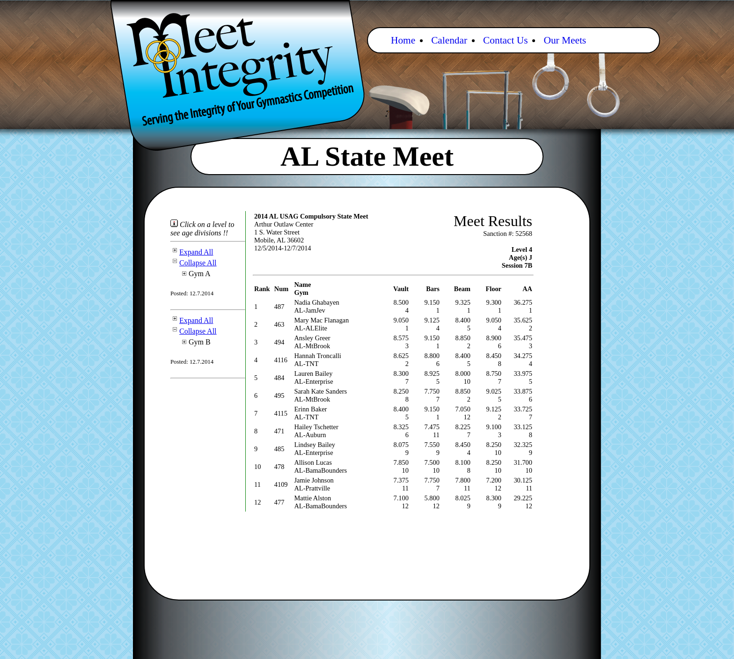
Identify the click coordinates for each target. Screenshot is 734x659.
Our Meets (564, 40)
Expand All (191, 252)
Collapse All (193, 263)
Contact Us (505, 40)
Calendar (449, 40)
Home (403, 40)
